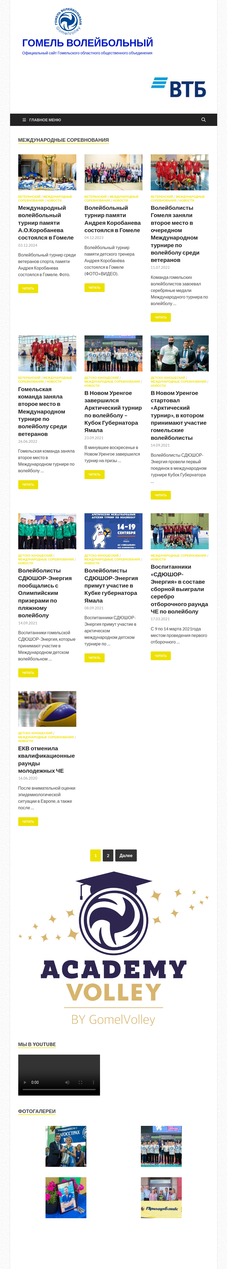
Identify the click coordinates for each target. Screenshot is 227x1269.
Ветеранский (29, 197)
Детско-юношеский (101, 378)
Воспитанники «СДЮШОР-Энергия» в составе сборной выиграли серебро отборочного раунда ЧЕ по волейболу (179, 589)
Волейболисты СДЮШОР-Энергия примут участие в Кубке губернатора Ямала (111, 585)
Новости (54, 200)
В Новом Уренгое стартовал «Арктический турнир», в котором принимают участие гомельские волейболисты (179, 415)
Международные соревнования (112, 381)
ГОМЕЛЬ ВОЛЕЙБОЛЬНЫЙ (87, 42)
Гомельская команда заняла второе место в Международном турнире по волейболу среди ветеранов (42, 411)
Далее (125, 855)
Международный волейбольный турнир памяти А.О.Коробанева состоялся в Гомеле (46, 222)
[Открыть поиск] (203, 120)
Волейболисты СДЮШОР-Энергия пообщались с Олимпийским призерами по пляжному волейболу (45, 592)
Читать (26, 287)
